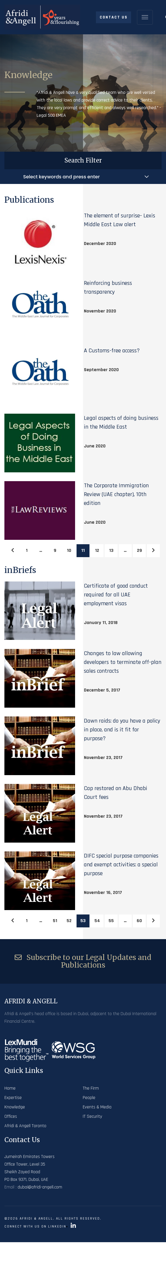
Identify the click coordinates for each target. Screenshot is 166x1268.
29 (139, 550)
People (89, 1098)
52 (69, 921)
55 (111, 921)
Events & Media (97, 1107)
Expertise (13, 1098)
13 (111, 550)
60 (139, 921)
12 (97, 550)
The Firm (91, 1088)
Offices (10, 1116)
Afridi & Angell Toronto (25, 1126)
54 (97, 921)
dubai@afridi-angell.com (40, 1187)
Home (10, 1088)
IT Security (92, 1116)
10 (69, 550)
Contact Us (114, 17)
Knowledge (14, 1107)
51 (55, 921)
